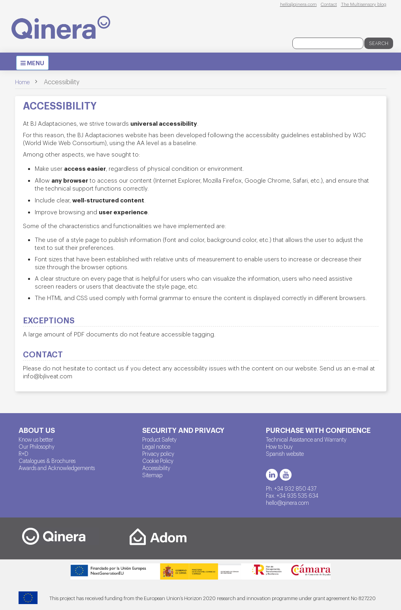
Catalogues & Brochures (47, 460)
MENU (34, 64)
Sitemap (152, 474)
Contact (329, 4)
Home (22, 81)
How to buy (279, 446)
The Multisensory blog (363, 4)
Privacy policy (158, 453)
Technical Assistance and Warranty (306, 439)
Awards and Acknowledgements (57, 467)
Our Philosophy (37, 446)
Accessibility (156, 467)
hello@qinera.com (298, 4)
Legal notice (156, 446)
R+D (23, 453)
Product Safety (159, 439)
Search (378, 43)
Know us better (36, 439)
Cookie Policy (157, 460)
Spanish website (285, 453)
